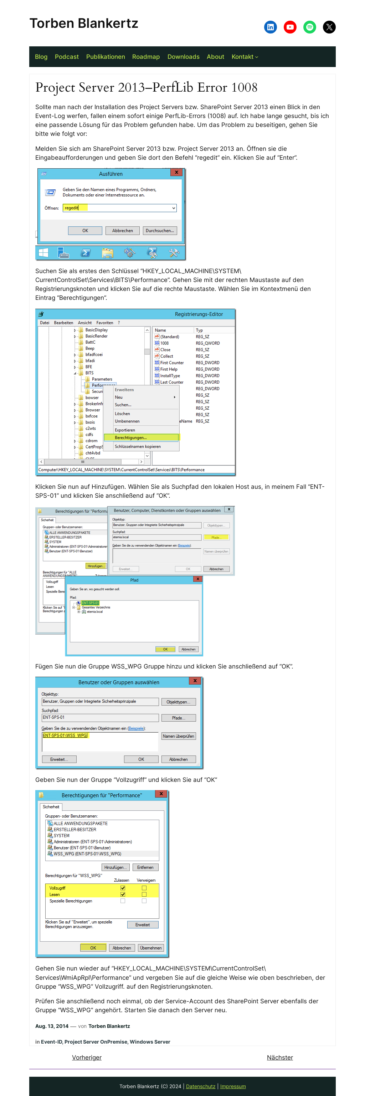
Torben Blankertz (84, 23)
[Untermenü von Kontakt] (256, 56)
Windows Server (150, 1042)
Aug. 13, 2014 (51, 1026)
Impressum (233, 1086)
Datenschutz (201, 1086)
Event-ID (51, 1042)
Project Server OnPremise (96, 1042)
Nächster (280, 1057)
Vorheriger (87, 1057)
